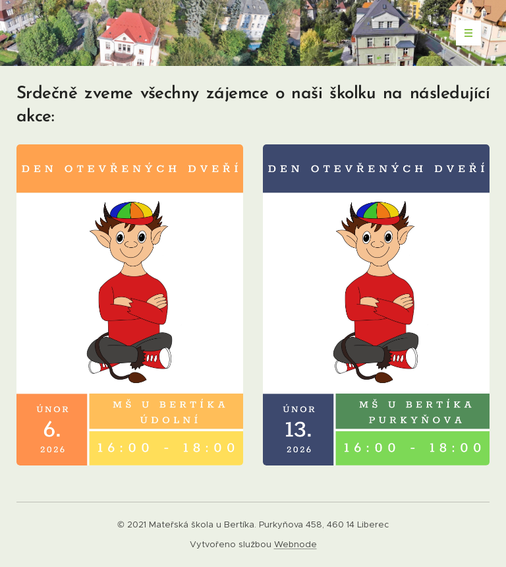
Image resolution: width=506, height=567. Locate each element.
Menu (464, 33)
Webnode (295, 544)
